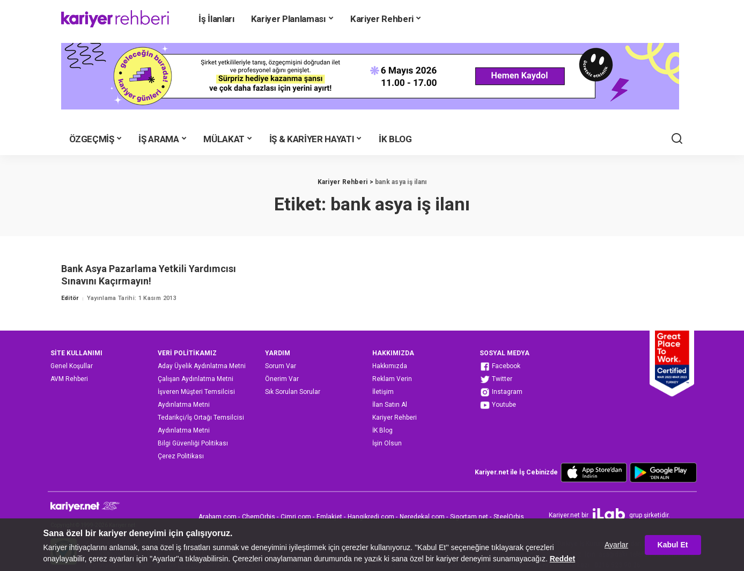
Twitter (496, 379)
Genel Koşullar (71, 366)
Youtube (498, 405)
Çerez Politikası (181, 456)
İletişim (383, 392)
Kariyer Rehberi (394, 417)
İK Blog (382, 430)
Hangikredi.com (371, 517)
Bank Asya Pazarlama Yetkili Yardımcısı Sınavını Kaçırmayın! (148, 275)
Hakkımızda (389, 366)
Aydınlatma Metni (184, 404)
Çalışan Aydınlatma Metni (195, 379)
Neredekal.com (422, 517)
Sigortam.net (469, 517)
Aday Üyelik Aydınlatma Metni (202, 366)
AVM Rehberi (69, 379)
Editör (70, 298)
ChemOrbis (258, 517)
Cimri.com (296, 517)
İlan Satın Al (389, 404)
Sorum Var (280, 366)
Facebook (500, 366)
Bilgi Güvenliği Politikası (193, 443)
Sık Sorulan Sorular (292, 392)
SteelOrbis (508, 517)
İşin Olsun (387, 443)
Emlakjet (329, 517)
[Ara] (677, 139)
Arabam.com (217, 517)
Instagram (501, 392)
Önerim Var (282, 379)
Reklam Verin (392, 379)
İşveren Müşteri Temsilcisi (196, 392)
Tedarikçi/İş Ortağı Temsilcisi (201, 417)
